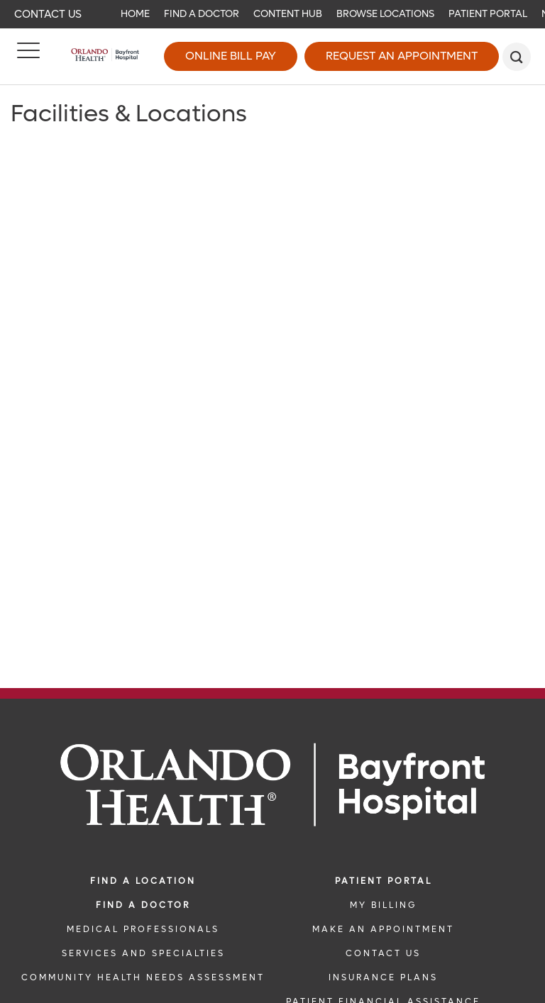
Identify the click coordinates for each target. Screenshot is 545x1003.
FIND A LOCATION (143, 881)
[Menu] (28, 57)
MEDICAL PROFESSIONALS (143, 929)
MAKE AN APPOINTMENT (383, 929)
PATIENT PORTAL (383, 881)
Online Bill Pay (230, 55)
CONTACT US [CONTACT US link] (383, 953)
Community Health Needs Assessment (143, 977)
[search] (516, 57)
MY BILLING (383, 905)
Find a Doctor (201, 14)
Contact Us (48, 14)
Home (135, 14)
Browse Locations (385, 14)
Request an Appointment (402, 55)
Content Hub (287, 14)
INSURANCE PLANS (383, 977)
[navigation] (272, 14)
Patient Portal (487, 14)
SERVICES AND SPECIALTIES (143, 953)
